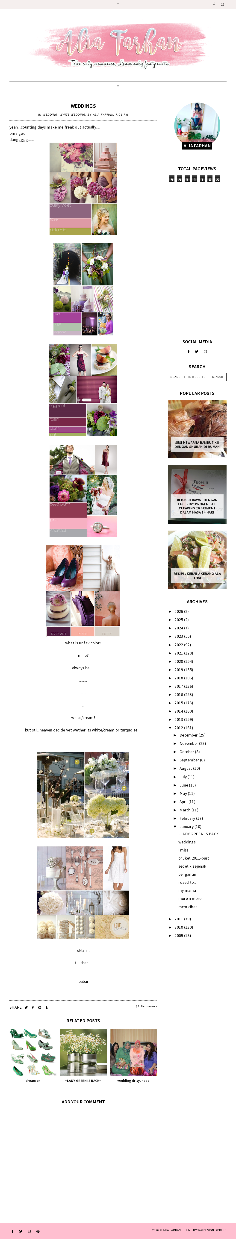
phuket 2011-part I (194, 858)
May (184, 793)
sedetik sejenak (192, 866)
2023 (179, 636)
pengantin (187, 874)
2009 (179, 935)
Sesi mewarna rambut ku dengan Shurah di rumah (197, 444)
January (187, 826)
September (190, 760)
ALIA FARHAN (172, 1230)
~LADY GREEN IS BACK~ (199, 834)
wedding (50, 115)
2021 (179, 653)
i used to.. (187, 882)
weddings (83, 106)
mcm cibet (187, 906)
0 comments (146, 1006)
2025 (179, 619)
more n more (189, 898)
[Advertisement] (197, 260)
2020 (179, 661)
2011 (179, 919)
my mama (187, 890)
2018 (179, 678)
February (188, 818)
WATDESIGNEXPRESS (212, 1230)
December (189, 735)
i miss (183, 850)
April (184, 801)
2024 (179, 628)
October (187, 751)
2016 (179, 694)
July (184, 776)
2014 (179, 711)
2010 (179, 927)
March (186, 810)
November (189, 743)
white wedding (73, 115)
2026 (179, 611)
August (186, 768)
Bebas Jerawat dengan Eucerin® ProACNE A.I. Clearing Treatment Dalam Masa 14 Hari (197, 506)
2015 (179, 702)
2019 (179, 669)
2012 (179, 727)
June (184, 785)
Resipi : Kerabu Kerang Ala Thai (197, 576)
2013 (179, 719)
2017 (179, 686)
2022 (179, 644)
